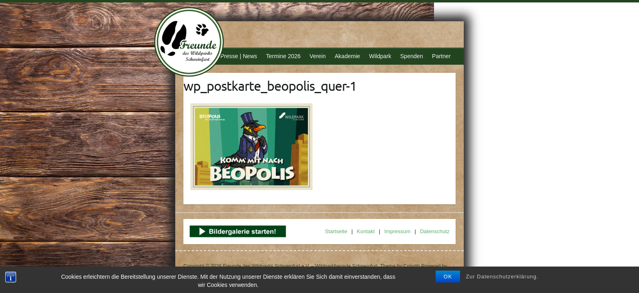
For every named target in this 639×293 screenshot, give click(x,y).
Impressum (397, 231)
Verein (318, 56)
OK (448, 276)
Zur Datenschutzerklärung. (502, 276)
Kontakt (366, 231)
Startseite (336, 231)
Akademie (347, 56)
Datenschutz (435, 231)
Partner (441, 56)
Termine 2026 (283, 56)
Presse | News (238, 56)
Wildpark (380, 56)
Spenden (411, 56)
